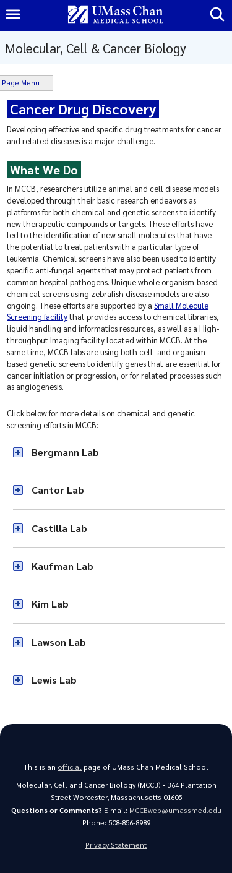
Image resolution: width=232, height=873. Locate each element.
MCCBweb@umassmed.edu (175, 810)
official (70, 767)
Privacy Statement (116, 844)
